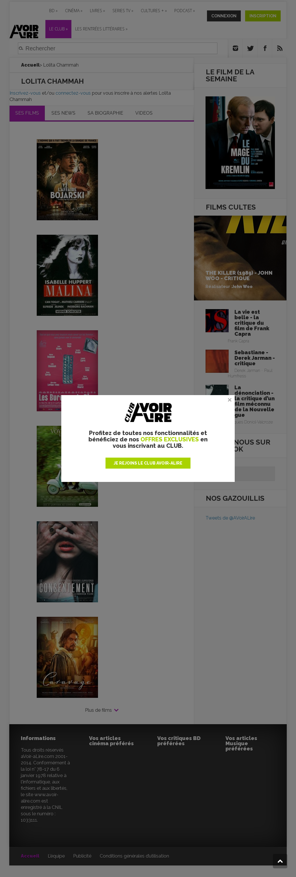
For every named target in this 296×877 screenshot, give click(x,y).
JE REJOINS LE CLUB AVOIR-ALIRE (148, 463)
